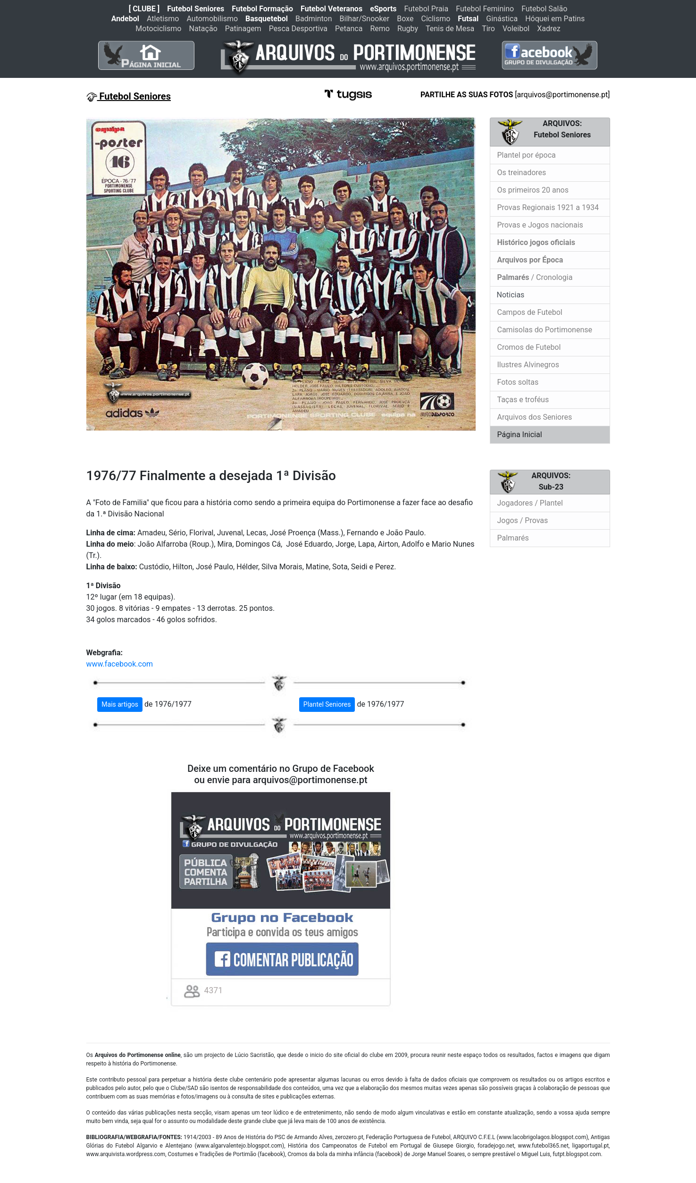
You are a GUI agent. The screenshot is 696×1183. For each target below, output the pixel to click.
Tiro (488, 28)
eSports (383, 8)
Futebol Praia (426, 8)
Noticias (510, 294)
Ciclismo (435, 18)
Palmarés (513, 537)
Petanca (348, 28)
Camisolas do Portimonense (544, 329)
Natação (203, 28)
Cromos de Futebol (529, 347)
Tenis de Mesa (450, 28)
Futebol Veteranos (331, 8)
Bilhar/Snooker (365, 18)
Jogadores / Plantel (530, 503)
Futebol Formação (262, 8)
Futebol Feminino (485, 8)
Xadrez (548, 28)
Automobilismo (212, 18)
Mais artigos (119, 704)
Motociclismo (158, 28)
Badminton (313, 18)
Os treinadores (521, 172)
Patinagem (243, 28)
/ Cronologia (535, 277)
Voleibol (516, 28)
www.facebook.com (119, 663)
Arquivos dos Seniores (534, 417)
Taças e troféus (523, 399)
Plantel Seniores (327, 704)
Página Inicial (519, 434)
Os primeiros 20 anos (533, 190)
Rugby (407, 28)
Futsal (468, 18)
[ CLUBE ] (144, 8)
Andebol (125, 18)
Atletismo (163, 18)
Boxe (405, 18)
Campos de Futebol (529, 312)
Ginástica (502, 18)
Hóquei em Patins (555, 18)
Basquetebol (266, 18)
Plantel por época (526, 155)
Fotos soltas (518, 382)
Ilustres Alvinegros (528, 364)
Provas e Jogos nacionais (540, 224)
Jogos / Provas (522, 520)
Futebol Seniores (195, 8)
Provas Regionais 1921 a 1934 (548, 207)
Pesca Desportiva (298, 28)
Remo (380, 28)
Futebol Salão (544, 8)
